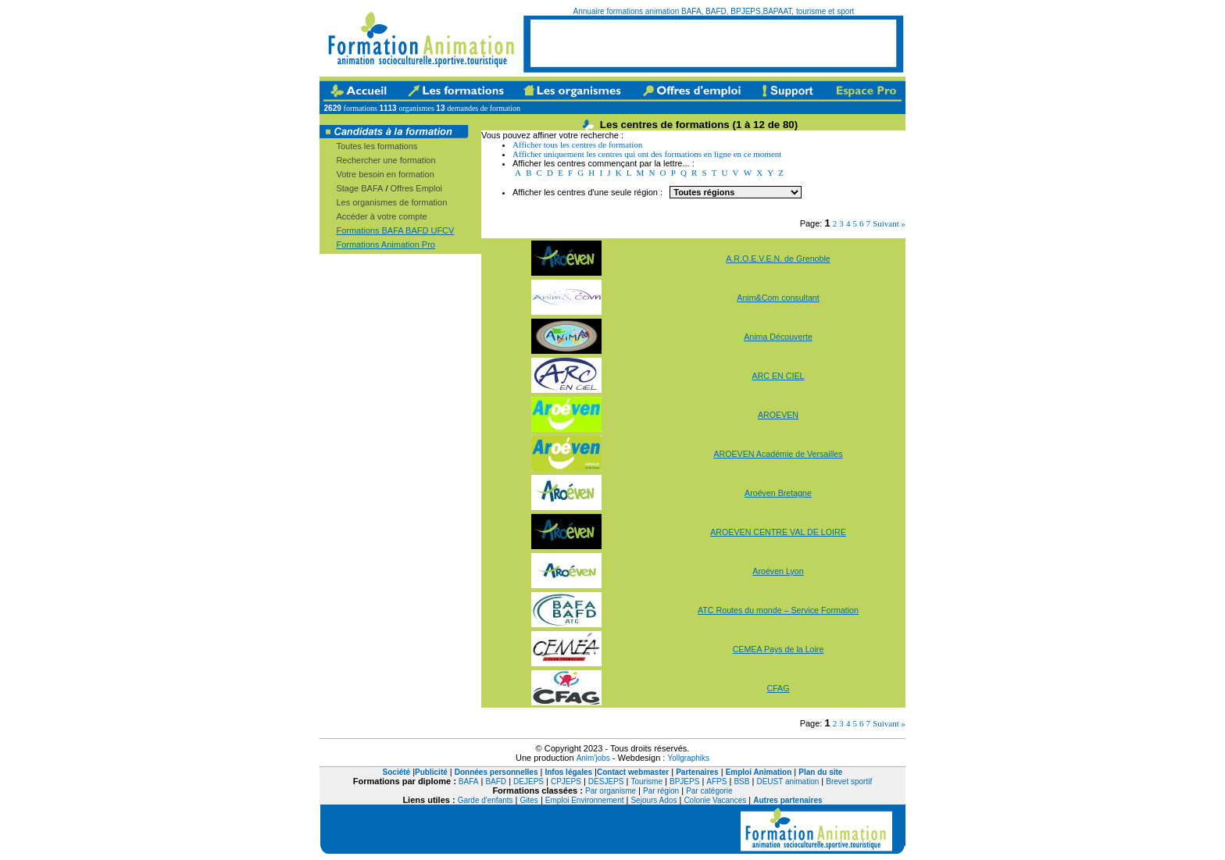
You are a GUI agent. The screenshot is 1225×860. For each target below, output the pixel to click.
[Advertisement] (713, 43)
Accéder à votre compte (381, 216)
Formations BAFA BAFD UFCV (395, 230)
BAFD (495, 781)
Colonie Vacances (715, 800)
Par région (661, 791)
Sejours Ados (653, 800)
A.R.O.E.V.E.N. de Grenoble (778, 258)
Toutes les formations (376, 146)
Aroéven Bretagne (778, 493)
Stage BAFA (359, 188)
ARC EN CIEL (778, 375)
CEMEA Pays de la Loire (778, 649)
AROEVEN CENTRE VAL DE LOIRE (778, 532)
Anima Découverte (778, 336)
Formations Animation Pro (385, 244)
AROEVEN (778, 414)
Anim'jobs (593, 758)
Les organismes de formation (391, 202)
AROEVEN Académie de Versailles (777, 454)
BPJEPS (684, 781)
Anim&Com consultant (778, 297)
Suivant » (889, 223)
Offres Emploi (416, 188)
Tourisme (646, 781)
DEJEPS (528, 781)
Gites (529, 800)
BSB (741, 781)
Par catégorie (709, 791)
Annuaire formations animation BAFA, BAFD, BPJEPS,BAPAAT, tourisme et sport (714, 11)
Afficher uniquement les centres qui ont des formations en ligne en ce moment (646, 154)
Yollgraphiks (688, 758)
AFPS (716, 781)
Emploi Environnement (584, 800)
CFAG (777, 688)
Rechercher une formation (385, 160)
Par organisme (610, 791)
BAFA (469, 781)
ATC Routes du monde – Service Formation (778, 610)
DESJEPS (606, 781)
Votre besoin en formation (385, 174)
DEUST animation (787, 781)
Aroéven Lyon (777, 571)
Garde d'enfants (485, 800)
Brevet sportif (849, 781)
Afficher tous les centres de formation (577, 144)
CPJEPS (566, 781)
